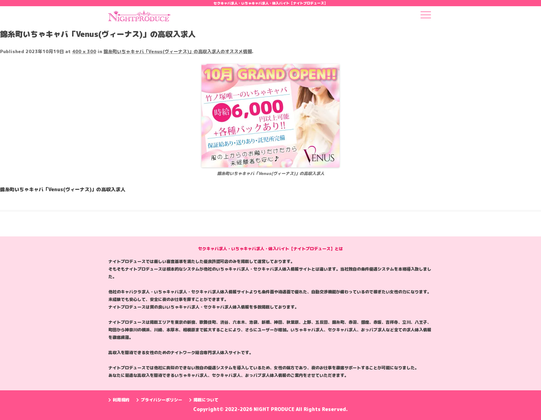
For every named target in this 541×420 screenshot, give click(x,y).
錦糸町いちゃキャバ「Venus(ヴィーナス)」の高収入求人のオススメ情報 (178, 51)
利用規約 (118, 400)
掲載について (203, 400)
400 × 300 (84, 51)
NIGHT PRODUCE (275, 409)
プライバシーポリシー (159, 400)
